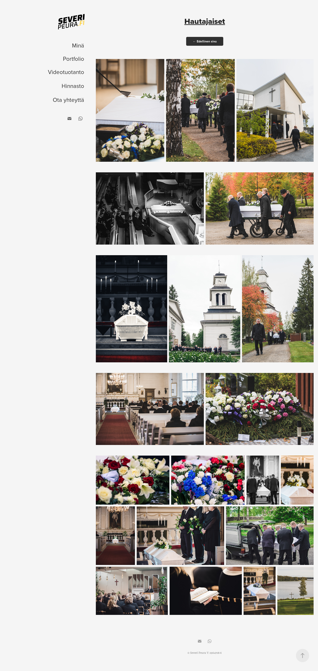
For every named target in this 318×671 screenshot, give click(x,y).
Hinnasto (73, 86)
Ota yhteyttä (68, 100)
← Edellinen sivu (205, 41)
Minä (78, 45)
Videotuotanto (66, 72)
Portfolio (73, 59)
